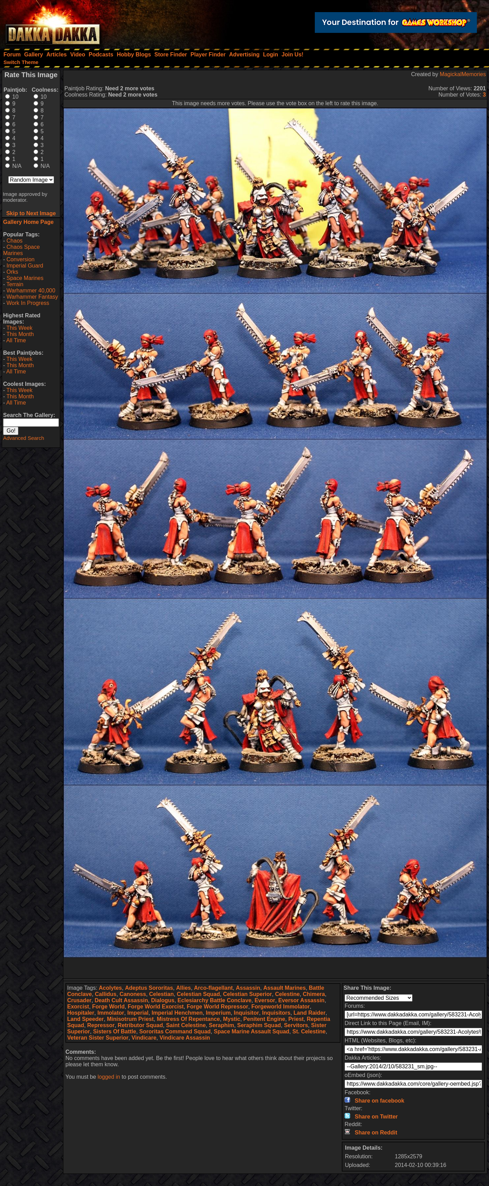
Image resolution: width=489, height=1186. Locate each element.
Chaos (15, 241)
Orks (12, 272)
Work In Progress (28, 303)
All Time (16, 340)
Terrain (14, 284)
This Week (19, 328)
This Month (20, 334)
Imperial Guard (25, 266)
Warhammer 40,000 (31, 290)
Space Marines (25, 278)
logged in (109, 1077)
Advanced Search (23, 438)
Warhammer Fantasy (32, 297)
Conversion (21, 259)
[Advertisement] (275, 968)
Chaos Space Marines (21, 250)
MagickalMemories (463, 74)
